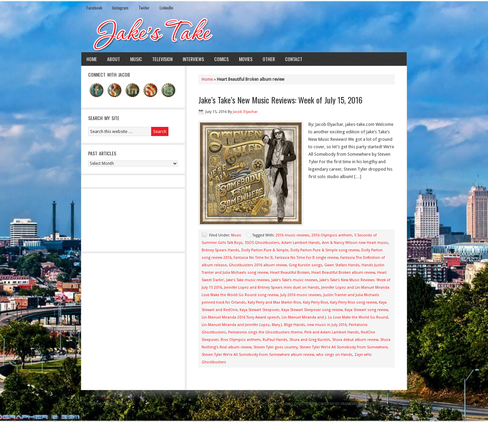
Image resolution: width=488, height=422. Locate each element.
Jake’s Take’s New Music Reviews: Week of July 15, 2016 (280, 100)
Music (136, 58)
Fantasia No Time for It (253, 257)
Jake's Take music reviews (247, 280)
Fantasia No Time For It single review (306, 257)
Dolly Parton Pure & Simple (264, 250)
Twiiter (144, 8)
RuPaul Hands (275, 340)
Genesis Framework (344, 404)
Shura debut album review (355, 340)
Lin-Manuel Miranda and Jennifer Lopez (236, 325)
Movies (245, 58)
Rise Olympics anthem (241, 340)
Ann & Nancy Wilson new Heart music (355, 243)
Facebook (94, 8)
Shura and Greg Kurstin (309, 340)
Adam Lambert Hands (300, 243)
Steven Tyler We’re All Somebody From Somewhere (344, 347)
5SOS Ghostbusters (262, 243)
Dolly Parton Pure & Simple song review (324, 250)
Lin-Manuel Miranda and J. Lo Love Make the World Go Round (335, 317)
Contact (293, 58)
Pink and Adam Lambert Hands (331, 332)
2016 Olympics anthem (331, 235)
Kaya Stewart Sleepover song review (312, 310)
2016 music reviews (292, 235)
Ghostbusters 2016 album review (258, 265)
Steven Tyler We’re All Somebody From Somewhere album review (258, 354)
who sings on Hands (334, 354)
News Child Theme (300, 404)
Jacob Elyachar (245, 112)
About (113, 58)
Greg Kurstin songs (305, 265)
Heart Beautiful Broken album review (343, 272)
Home (91, 58)
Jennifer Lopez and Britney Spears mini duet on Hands (271, 287)
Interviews (193, 58)
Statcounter (11, 418)
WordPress (377, 404)
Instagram (120, 8)
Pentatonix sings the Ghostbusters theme (265, 332)
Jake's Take (244, 33)
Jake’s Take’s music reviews (294, 280)
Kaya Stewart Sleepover (259, 310)
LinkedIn (166, 8)
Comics (221, 58)
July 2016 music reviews (300, 295)
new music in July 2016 (327, 325)
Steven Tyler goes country (275, 347)
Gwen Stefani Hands (342, 265)
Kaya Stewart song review (366, 310)
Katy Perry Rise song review (353, 302)
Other (269, 58)
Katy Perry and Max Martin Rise (274, 302)
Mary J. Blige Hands (288, 325)
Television (162, 58)
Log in (397, 404)
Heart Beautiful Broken (289, 272)
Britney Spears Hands (220, 250)
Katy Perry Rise (315, 302)
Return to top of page (106, 404)
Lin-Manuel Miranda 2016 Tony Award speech (241, 317)
